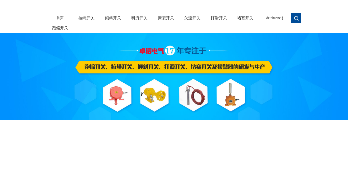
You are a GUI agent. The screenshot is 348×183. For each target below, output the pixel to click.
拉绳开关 (86, 18)
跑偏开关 (60, 28)
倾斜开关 (113, 18)
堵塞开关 (245, 18)
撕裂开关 (166, 18)
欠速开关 (192, 18)
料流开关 (139, 18)
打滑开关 (219, 18)
